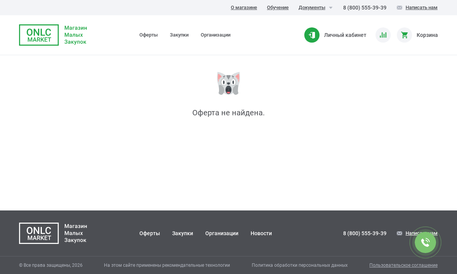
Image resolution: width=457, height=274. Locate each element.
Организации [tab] (215, 35)
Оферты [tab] (148, 35)
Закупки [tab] (179, 35)
